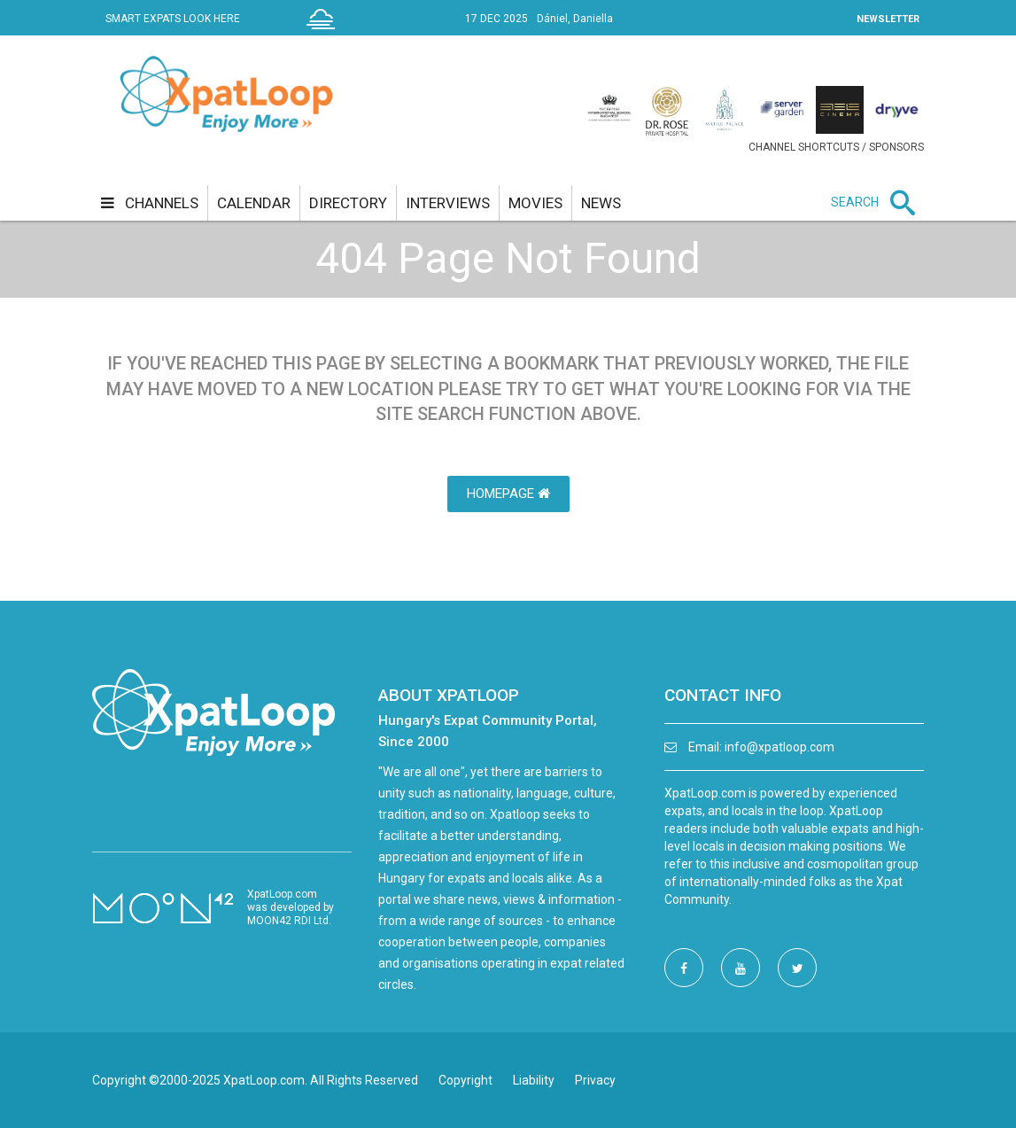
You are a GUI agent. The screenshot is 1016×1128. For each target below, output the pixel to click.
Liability (534, 1080)
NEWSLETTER (888, 19)
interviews (448, 203)
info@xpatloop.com (779, 747)
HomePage (508, 494)
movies (535, 203)
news (601, 203)
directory (348, 203)
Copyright (465, 1080)
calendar (254, 203)
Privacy (595, 1080)
